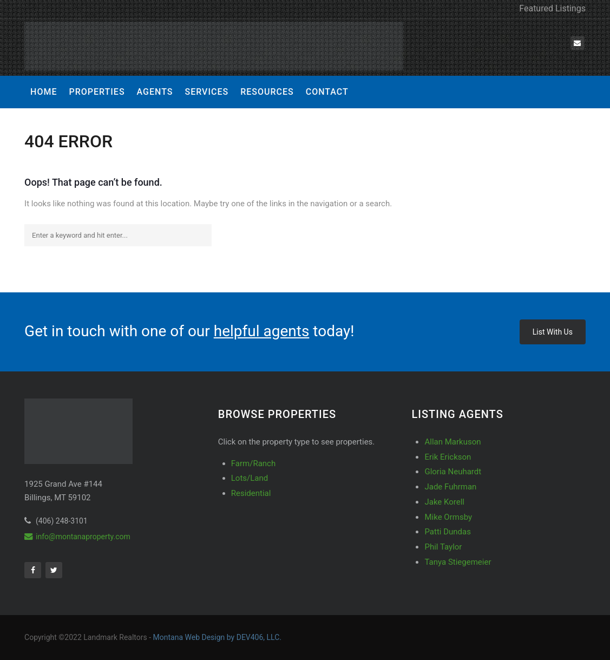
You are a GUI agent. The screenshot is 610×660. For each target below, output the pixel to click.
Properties (96, 92)
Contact (327, 92)
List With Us (553, 332)
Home (43, 92)
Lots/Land (249, 478)
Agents (155, 92)
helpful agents (262, 331)
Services (206, 92)
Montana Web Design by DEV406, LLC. (217, 637)
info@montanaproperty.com (77, 536)
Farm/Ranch (253, 463)
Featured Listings (552, 8)
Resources (267, 92)
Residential (251, 493)
